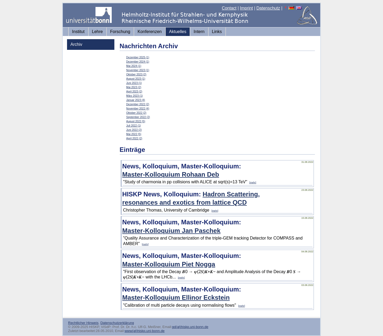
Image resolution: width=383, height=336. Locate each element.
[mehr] (252, 182)
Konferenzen (150, 31)
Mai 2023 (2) (133, 87)
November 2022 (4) (137, 108)
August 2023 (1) (135, 78)
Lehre (97, 31)
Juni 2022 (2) (134, 129)
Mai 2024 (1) (133, 65)
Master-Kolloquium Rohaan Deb (170, 174)
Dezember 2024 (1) (137, 61)
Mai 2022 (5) (133, 134)
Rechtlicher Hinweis (83, 323)
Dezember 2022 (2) (137, 104)
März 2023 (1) (134, 95)
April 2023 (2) (134, 91)
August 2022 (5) (135, 121)
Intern (199, 31)
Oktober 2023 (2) (136, 74)
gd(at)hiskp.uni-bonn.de (190, 327)
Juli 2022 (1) (133, 125)
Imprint (246, 8)
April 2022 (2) (134, 138)
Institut (78, 31)
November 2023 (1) (137, 70)
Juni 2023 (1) (134, 83)
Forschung (120, 31)
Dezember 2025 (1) (137, 57)
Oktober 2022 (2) (136, 112)
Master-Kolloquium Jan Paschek (171, 230)
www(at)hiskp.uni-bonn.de (144, 331)
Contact (229, 8)
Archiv (76, 44)
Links (217, 31)
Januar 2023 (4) (135, 100)
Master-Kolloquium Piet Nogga (168, 264)
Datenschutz (268, 8)
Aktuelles (177, 31)
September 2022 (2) (138, 117)
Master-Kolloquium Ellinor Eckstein (176, 297)
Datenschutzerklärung (117, 323)
